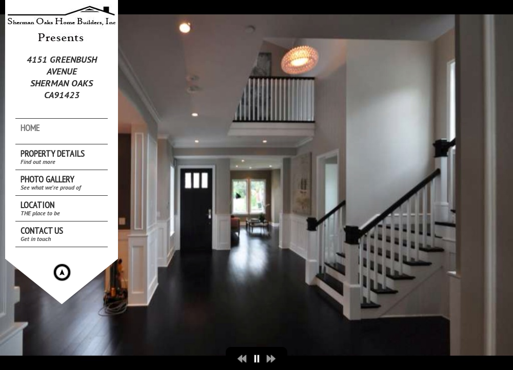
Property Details (53, 156)
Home (30, 128)
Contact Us (42, 234)
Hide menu (62, 272)
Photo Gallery (51, 182)
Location (40, 208)
